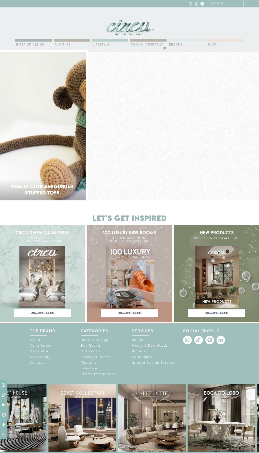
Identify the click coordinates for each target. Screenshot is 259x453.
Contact (37, 362)
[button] (11, 279)
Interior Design (30, 44)
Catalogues (142, 357)
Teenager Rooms (96, 357)
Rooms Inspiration (147, 44)
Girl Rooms (91, 351)
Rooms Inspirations (98, 374)
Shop (211, 44)
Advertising (40, 357)
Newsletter (40, 351)
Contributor (40, 345)
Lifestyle (101, 44)
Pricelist (139, 351)
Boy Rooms (91, 345)
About (35, 340)
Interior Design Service (153, 362)
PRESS (137, 340)
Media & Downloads (150, 345)
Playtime (62, 44)
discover (43, 313)
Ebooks (175, 44)
